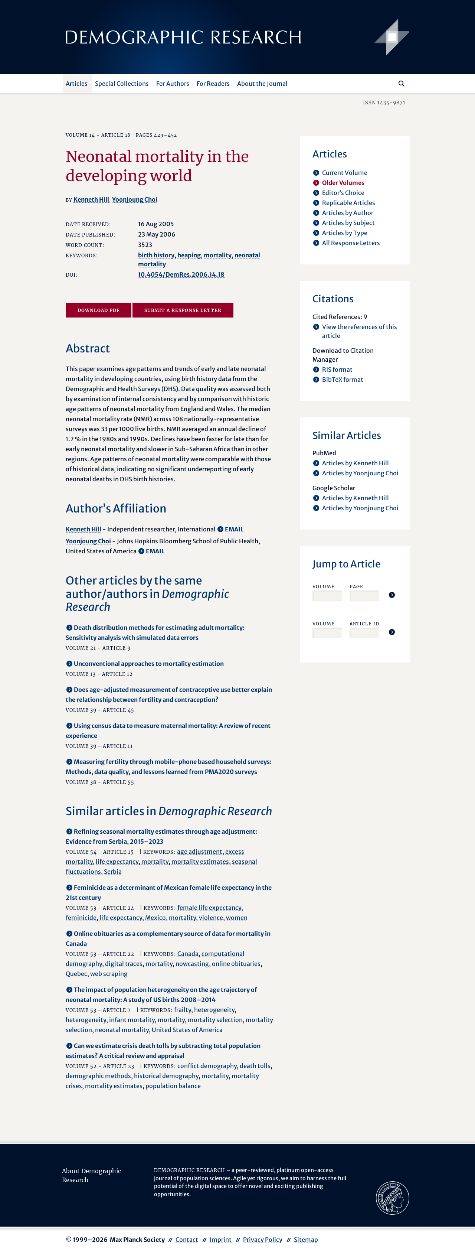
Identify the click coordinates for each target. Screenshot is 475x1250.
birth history (156, 255)
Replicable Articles (348, 202)
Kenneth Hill (91, 199)
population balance (173, 1086)
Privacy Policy (262, 1239)
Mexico (155, 917)
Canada (188, 953)
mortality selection (215, 1019)
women (237, 917)
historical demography (166, 1076)
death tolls (255, 1066)
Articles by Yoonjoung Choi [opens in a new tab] (360, 473)
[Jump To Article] (392, 595)
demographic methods (98, 1076)
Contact (187, 1239)
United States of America (187, 1029)
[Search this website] (390, 83)
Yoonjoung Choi (134, 199)
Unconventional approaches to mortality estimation (149, 663)
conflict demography (207, 1066)
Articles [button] (77, 83)
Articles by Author (347, 213)
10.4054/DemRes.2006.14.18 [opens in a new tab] (181, 274)
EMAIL (234, 529)
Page (356, 586)
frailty (182, 1009)
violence (211, 917)
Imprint (221, 1239)
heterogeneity (214, 1009)
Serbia (113, 871)
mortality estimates (200, 861)
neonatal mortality (122, 1029)
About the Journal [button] (262, 83)
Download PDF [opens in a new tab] (98, 310)
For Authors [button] (172, 83)
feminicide (81, 917)
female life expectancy (209, 907)
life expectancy (117, 861)
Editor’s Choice (343, 192)
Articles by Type (344, 233)
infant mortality (132, 1019)
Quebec (76, 973)
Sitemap (306, 1239)
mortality (218, 255)
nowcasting (192, 963)
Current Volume (344, 172)
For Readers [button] (213, 83)
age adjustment (199, 851)
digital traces (123, 963)
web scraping (109, 973)
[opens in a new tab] (392, 1197)
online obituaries (236, 963)
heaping (189, 255)
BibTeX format (342, 379)
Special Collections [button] (122, 83)
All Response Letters (351, 243)
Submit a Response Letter (183, 310)
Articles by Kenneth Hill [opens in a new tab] (355, 463)
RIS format (337, 369)
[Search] (401, 84)
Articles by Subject (348, 223)
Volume (323, 586)
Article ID (364, 623)
